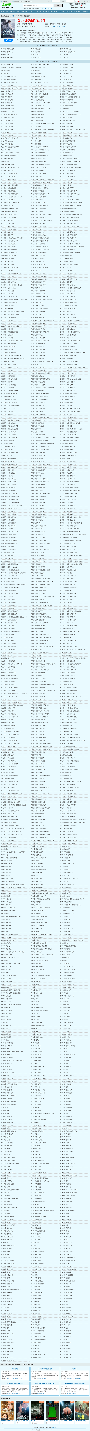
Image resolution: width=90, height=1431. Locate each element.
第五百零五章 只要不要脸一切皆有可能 (71, 555)
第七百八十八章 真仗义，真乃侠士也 (11, 834)
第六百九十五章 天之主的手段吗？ (11, 743)
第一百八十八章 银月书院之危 (39, 247)
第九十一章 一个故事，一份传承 (10, 153)
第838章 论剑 (64, 881)
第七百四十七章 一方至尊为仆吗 (40, 793)
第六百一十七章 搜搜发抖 (8, 667)
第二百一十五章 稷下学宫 (38, 273)
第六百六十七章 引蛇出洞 (67, 714)
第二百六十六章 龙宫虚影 (38, 323)
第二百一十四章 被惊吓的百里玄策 (11, 273)
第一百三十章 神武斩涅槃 (8, 191)
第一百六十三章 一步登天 (8, 223)
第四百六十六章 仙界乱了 (8, 520)
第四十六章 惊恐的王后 (7, 108)
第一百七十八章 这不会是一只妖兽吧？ (12, 238)
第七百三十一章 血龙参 (7, 778)
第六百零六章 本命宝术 (37, 655)
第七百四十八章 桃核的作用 (68, 793)
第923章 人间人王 (6, 966)
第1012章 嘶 (63, 1051)
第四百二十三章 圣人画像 (67, 476)
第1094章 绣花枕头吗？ (7, 1134)
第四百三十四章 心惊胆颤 (38, 487)
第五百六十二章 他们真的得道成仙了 (70, 611)
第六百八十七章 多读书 (37, 734)
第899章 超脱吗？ (6, 943)
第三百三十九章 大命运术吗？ (68, 393)
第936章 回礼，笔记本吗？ (38, 978)
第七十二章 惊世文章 (66, 132)
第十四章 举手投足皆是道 (38, 76)
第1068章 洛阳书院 (36, 1107)
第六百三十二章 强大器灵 (8, 681)
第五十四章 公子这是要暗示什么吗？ (70, 114)
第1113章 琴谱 (35, 1151)
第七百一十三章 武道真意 (8, 761)
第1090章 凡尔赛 (65, 1128)
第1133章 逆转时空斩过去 (8, 1172)
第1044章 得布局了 (36, 1084)
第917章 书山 (5, 960)
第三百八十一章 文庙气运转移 (68, 435)
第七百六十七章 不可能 (7, 814)
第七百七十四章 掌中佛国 (38, 819)
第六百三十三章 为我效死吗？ (39, 681)
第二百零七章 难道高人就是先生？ (70, 264)
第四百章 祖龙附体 (6, 455)
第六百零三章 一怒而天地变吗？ (40, 652)
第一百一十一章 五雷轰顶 (67, 170)
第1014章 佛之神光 (36, 1054)
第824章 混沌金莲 (6, 869)
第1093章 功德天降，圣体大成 (68, 1131)
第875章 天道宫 (5, 919)
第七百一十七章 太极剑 (37, 764)
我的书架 (50, 8)
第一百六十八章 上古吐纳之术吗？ (70, 226)
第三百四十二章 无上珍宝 (67, 396)
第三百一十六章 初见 (7, 373)
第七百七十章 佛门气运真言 (9, 816)
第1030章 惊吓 (64, 1069)
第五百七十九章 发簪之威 (38, 628)
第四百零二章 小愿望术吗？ (68, 455)
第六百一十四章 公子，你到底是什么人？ (13, 664)
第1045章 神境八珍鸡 (66, 1084)
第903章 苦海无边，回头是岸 (39, 946)
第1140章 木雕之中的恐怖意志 (39, 1178)
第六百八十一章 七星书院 (38, 728)
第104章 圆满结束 (41, 1393)
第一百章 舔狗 (5, 161)
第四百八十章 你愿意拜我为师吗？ (70, 531)
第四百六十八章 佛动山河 (67, 520)
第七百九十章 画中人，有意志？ (69, 834)
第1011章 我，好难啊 (37, 1051)
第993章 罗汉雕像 (36, 1034)
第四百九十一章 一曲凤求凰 (9, 543)
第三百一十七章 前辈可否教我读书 (40, 373)
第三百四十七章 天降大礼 (38, 402)
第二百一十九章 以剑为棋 (67, 276)
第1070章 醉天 (5, 1110)
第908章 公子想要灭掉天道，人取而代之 (12, 952)
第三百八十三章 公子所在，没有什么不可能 (43, 437)
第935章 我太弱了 (6, 978)
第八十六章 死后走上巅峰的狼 (39, 147)
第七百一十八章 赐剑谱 (66, 764)
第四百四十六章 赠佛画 (37, 499)
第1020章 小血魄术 (36, 1060)
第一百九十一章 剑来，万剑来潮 (40, 249)
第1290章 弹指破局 (6, 1325)
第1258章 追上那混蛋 (66, 1292)
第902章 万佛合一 (6, 946)
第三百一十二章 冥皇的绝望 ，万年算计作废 (72, 367)
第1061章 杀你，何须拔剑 (8, 1101)
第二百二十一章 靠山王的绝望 (39, 279)
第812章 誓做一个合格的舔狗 (9, 858)
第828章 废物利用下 (36, 872)
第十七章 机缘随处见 (37, 79)
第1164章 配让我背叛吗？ (38, 1201)
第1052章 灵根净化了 (7, 1093)
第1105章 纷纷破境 (6, 1145)
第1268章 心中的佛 (6, 1304)
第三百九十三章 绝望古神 (67, 446)
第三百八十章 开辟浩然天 (38, 435)
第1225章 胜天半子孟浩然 (67, 1260)
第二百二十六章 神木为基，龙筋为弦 (11, 285)
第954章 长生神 (35, 996)
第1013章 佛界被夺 (6, 1054)
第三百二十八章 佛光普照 (8, 385)
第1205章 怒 (4, 1242)
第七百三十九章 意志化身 (67, 784)
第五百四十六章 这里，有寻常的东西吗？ (42, 596)
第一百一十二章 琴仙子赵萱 (9, 173)
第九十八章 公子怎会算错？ (38, 158)
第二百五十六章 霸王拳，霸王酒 (10, 314)
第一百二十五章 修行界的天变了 (40, 185)
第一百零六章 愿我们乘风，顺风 (10, 167)
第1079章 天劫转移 (6, 1119)
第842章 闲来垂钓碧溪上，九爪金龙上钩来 (13, 887)
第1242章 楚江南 (65, 1278)
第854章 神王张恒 (6, 899)
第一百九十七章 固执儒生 (38, 255)
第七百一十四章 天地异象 (38, 761)
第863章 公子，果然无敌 (8, 908)
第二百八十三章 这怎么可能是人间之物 (12, 341)
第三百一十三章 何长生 (7, 370)
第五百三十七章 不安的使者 (38, 587)
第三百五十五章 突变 (7, 411)
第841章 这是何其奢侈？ (67, 884)
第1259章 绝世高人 (6, 1295)
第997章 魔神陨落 (65, 1037)
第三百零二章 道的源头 (37, 358)
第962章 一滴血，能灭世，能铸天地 (11, 1004)
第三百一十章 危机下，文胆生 (9, 367)
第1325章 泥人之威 (59, 26)
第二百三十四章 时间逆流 (67, 291)
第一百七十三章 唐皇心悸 (38, 232)
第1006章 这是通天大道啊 (67, 1046)
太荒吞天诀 (15, 1369)
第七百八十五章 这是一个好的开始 (11, 831)
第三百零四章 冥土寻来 (7, 361)
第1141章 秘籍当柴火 (66, 1178)
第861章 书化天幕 (36, 905)
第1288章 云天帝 (35, 1322)
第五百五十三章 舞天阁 (66, 602)
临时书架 (44, 8)
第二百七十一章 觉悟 (7, 329)
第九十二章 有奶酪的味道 (38, 153)
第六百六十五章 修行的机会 (9, 714)
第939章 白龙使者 (36, 981)
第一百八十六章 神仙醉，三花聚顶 (70, 244)
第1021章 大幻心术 (65, 1060)
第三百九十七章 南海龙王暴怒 (9, 452)
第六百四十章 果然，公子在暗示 (69, 687)
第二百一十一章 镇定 (7, 270)
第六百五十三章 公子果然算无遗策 (11, 702)
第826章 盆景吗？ (65, 869)
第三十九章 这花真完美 (66, 100)
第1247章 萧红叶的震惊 (37, 1284)
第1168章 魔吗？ (65, 1204)
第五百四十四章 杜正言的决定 (68, 593)
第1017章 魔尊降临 (36, 1057)
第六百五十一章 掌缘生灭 (38, 699)
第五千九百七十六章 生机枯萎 (74, 1378)
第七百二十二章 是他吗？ (8, 769)
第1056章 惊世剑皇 (36, 1096)
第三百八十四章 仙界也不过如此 (69, 437)
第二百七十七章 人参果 (7, 335)
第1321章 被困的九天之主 (67, 52)
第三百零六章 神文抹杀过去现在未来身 (42, 361)
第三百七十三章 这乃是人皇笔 (9, 429)
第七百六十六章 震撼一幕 (67, 811)
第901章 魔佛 (64, 943)
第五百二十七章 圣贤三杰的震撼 (10, 578)
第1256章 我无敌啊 (6, 1292)
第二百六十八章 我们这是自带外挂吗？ (12, 326)
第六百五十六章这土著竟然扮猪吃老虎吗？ (13, 705)
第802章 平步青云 (65, 846)
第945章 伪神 (34, 987)
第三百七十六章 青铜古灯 (8, 432)
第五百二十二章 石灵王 (37, 573)
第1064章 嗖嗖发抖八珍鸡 (8, 1104)
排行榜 (12, 11)
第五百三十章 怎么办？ (7, 581)
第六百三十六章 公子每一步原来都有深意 (42, 684)
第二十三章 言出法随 (37, 85)
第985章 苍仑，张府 (66, 1025)
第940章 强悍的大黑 (66, 981)
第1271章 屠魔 (5, 1307)
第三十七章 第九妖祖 (7, 100)
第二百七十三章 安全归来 (67, 329)
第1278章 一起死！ (71, 1393)
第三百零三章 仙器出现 (66, 358)
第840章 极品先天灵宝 (37, 884)
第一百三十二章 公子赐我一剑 (68, 191)
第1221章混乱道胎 (36, 1257)
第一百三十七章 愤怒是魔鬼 (38, 197)
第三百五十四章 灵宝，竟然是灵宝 (70, 408)
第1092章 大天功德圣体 (37, 1131)
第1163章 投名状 (5, 1201)
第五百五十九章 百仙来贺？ (68, 608)
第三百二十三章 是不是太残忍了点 (40, 379)
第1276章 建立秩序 (36, 1310)
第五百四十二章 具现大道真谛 (9, 593)
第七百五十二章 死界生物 (8, 799)
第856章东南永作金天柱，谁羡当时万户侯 (72, 899)
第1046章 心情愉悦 (6, 1087)
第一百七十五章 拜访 (7, 235)
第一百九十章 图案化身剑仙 (9, 249)
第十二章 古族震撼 (65, 73)
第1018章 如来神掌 (65, 1057)
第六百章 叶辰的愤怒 (37, 649)
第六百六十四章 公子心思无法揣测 (70, 711)
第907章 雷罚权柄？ (66, 949)
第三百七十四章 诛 (36, 429)
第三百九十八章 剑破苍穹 (38, 452)
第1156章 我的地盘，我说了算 (68, 1192)
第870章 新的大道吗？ (37, 913)
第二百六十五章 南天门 (7, 323)
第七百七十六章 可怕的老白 (9, 822)
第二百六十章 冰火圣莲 (37, 317)
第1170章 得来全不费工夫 (38, 1207)
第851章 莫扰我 (5, 896)
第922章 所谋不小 (65, 963)
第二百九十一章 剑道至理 (67, 346)
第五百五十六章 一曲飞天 (67, 605)
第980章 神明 (5, 1022)
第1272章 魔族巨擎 (36, 1307)
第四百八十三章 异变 (37, 534)
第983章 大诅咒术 (6, 1025)
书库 (7, 11)
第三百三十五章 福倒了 (37, 390)
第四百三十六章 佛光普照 (8, 490)
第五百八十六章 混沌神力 (67, 634)
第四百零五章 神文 (65, 458)
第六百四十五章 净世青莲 (38, 693)
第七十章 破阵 (5, 132)
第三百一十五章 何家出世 (67, 370)
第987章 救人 (34, 1028)
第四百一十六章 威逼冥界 (38, 470)
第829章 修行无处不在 (66, 872)
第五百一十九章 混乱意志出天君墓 (40, 570)
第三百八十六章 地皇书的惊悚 (39, 440)
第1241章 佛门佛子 (36, 1278)
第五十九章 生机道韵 (37, 120)
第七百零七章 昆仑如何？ (8, 755)
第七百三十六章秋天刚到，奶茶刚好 (70, 781)
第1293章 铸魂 (5, 1328)
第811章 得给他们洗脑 (66, 855)
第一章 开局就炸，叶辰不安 (9, 64)
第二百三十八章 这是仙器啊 (9, 296)
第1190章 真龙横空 (6, 1228)
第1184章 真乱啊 (5, 1222)
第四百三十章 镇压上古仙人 (9, 484)
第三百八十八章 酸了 (7, 443)
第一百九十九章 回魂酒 (7, 258)
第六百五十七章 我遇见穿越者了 (40, 705)
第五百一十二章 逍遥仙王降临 (9, 564)
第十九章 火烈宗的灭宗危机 (9, 82)
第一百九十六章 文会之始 (8, 255)
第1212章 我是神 (35, 1248)
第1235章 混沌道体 (6, 1272)
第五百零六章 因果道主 (7, 558)
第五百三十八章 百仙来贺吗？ (68, 587)
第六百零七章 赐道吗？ (66, 655)
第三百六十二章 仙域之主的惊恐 (40, 417)
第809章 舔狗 (5, 855)
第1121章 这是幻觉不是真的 (9, 1160)
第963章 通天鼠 (35, 1004)
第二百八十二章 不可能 (66, 338)
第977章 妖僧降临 (6, 1019)
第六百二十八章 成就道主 (67, 675)
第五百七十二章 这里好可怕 (9, 623)
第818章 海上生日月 (6, 863)
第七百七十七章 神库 (37, 822)
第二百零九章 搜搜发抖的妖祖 (39, 267)
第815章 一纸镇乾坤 (6, 861)
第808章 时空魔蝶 (65, 852)
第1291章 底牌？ (35, 1325)
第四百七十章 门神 (36, 523)
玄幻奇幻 (54, 11)
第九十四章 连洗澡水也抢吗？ (9, 155)
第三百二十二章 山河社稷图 (9, 379)
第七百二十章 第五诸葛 (37, 767)
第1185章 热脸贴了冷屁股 (38, 1222)
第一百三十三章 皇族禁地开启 (9, 194)
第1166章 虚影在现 (6, 1204)
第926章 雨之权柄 (6, 969)
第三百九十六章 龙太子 (66, 449)
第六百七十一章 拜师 (7, 720)
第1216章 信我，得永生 (66, 1251)
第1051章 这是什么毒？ (66, 1090)
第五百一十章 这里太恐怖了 (38, 561)
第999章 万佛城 (35, 1040)
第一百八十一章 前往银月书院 (9, 241)
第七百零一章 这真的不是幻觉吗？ (11, 749)
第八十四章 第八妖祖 (66, 144)
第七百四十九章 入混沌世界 (9, 796)
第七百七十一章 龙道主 (37, 816)
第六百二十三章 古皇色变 (8, 672)
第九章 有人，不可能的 (66, 70)
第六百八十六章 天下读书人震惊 (10, 734)
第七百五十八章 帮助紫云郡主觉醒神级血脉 (13, 805)
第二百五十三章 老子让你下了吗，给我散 (13, 311)
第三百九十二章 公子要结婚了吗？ (40, 446)
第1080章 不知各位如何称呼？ (39, 1119)
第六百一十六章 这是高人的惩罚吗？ (70, 664)
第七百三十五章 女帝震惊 (38, 781)
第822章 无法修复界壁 (37, 866)
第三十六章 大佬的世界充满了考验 (70, 97)
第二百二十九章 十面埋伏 (8, 288)
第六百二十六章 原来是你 (8, 675)
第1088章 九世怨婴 (6, 1128)
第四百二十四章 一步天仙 (8, 479)
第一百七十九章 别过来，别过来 (40, 238)
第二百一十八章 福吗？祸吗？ (39, 276)
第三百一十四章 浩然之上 (38, 370)
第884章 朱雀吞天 (6, 928)
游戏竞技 (77, 11)
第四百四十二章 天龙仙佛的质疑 (10, 496)
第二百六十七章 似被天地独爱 (68, 323)
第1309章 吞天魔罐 (36, 1342)
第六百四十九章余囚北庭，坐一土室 (70, 696)
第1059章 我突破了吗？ (37, 1098)
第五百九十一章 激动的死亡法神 (40, 640)
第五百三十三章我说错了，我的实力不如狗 (13, 584)
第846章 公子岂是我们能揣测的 (39, 890)
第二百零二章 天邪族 (7, 261)
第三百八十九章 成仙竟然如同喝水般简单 (42, 443)
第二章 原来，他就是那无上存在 (40, 64)
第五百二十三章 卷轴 (66, 573)
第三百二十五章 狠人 (7, 382)
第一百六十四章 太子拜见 (38, 223)
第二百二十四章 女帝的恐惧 (38, 282)
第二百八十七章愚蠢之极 (38, 343)
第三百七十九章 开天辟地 (8, 435)
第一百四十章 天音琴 (37, 200)
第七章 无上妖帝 (5, 70)
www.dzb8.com (80, 6)
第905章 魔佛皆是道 (6, 949)
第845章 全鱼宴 (5, 890)
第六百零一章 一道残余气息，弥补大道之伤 (72, 649)
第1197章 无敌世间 (36, 1234)
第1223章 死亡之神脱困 (7, 1260)
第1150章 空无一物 (65, 1187)
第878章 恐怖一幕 (6, 922)
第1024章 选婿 (64, 1063)
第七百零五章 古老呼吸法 (38, 752)
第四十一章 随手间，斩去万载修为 (40, 103)
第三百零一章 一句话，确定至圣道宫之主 (13, 358)
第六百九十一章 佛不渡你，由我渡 (70, 737)
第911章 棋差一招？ (6, 955)
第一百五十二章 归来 (37, 211)
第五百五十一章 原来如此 (8, 602)
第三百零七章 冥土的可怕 (8, 364)
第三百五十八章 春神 (7, 414)
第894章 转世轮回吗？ (37, 937)
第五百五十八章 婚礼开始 (38, 608)
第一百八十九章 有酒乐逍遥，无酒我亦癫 (72, 247)
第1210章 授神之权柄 (66, 1245)
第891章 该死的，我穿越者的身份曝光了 (42, 934)
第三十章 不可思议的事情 (67, 91)
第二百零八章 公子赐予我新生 (9, 267)
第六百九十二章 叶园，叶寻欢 (9, 740)
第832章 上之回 (64, 875)
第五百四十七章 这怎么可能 (68, 596)
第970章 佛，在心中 (66, 1010)
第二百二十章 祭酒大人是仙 (9, 279)
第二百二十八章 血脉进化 (67, 285)
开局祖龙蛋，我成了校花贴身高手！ (45, 1383)
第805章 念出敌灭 (65, 849)
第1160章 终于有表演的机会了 (9, 1198)
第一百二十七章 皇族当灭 (8, 188)
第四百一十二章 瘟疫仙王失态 (9, 467)
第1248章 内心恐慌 (65, 1284)
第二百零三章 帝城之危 (37, 261)
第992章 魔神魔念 (6, 1034)
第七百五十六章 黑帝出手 (38, 802)
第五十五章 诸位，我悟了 (8, 117)
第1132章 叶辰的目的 (66, 1169)
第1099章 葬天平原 (65, 1137)
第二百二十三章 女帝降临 (8, 282)
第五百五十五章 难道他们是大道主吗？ (42, 605)
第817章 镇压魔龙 (65, 861)
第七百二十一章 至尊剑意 (67, 767)
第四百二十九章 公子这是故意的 (69, 482)
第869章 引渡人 (5, 913)
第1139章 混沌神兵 (6, 1178)
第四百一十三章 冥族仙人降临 (39, 467)
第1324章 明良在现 (65, 49)
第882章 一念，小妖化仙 (38, 925)
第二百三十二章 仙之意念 (8, 291)
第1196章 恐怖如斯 (6, 1234)
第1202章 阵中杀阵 (6, 1239)
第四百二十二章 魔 (36, 476)
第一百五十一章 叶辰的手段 (9, 211)
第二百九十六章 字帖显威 (38, 352)
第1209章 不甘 (35, 1245)
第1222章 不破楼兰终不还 (67, 1257)
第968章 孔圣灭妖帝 (6, 1010)
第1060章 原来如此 (65, 1098)
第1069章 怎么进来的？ (66, 1107)
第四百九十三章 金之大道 (67, 543)
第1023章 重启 (35, 1063)
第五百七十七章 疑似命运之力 (68, 625)
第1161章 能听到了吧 (37, 1198)
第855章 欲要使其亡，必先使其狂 (40, 899)
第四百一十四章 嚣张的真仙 (68, 467)
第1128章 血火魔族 (36, 1166)
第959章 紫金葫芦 (6, 1002)
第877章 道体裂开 (65, 919)
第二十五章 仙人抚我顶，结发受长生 (11, 88)
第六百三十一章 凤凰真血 (67, 678)
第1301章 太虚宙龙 (65, 1334)
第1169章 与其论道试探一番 (9, 1207)
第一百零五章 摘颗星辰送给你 (68, 164)
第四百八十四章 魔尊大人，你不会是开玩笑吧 (73, 534)
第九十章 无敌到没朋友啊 (67, 150)
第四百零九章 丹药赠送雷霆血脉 (10, 464)
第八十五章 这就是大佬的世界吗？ (11, 147)
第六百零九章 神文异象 (37, 658)
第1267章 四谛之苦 (65, 1301)
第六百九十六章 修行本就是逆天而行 (41, 743)
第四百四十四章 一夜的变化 (68, 496)
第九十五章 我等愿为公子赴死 (39, 155)
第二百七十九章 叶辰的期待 (68, 335)
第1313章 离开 (64, 1345)
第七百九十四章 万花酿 (7, 840)
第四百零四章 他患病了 (37, 458)
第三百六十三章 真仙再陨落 (68, 417)
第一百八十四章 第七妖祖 (8, 244)
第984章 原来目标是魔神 (38, 1025)
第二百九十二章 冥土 (7, 349)
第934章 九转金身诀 (66, 975)
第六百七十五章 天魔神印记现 (39, 722)
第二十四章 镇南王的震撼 (67, 85)
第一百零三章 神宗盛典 (7, 164)
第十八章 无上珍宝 (65, 79)
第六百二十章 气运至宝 (7, 670)
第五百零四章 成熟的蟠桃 (38, 555)
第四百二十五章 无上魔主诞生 (39, 479)
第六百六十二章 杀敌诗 (7, 711)
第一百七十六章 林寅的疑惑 (38, 235)
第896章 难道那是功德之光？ (9, 940)
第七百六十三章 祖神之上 (67, 808)
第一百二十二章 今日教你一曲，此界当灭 (42, 182)
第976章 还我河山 (65, 1016)
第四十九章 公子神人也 (7, 111)
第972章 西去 (34, 1013)
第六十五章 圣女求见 (37, 126)
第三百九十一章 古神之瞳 (8, 446)
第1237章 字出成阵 (65, 1272)
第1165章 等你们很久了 (66, 1201)
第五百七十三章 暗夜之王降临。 (40, 623)
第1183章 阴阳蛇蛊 (65, 1219)
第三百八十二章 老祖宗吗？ (9, 437)
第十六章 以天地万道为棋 (8, 79)
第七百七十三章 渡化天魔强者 (9, 819)
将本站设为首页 (7, 1)
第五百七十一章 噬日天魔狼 (68, 620)
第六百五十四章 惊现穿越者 (38, 702)
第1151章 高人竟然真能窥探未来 (10, 1190)
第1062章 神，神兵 (36, 1101)
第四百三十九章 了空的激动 (9, 493)
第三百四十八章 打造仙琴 (67, 402)
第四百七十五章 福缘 (7, 529)
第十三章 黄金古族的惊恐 (8, 76)
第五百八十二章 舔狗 (37, 631)
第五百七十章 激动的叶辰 (38, 620)
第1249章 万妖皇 (5, 1287)
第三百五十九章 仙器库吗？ (38, 414)
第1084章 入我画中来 (66, 1122)
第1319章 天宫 (35, 55)
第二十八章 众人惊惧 (7, 91)
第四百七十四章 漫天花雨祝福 (68, 526)
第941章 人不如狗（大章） (8, 984)
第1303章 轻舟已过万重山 (38, 1336)
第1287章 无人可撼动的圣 (8, 1322)
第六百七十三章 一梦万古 (67, 720)
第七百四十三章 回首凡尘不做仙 (10, 790)
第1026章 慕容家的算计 (37, 1066)
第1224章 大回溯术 (36, 1260)
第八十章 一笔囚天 (36, 141)
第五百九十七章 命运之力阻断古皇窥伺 (42, 646)
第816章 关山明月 (36, 861)
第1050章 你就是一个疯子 (38, 1090)
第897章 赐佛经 (35, 940)
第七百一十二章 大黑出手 (67, 758)
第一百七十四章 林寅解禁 (67, 232)
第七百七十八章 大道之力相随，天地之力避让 (73, 822)
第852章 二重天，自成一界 (38, 896)
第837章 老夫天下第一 (37, 881)
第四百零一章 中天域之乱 (38, 455)
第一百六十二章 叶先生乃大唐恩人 (70, 220)
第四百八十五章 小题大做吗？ (9, 537)
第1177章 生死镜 (65, 1213)
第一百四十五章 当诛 (7, 205)
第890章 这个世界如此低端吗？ (10, 934)
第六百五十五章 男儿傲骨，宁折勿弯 (70, 702)
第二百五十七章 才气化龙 (38, 314)
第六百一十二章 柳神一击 (38, 661)
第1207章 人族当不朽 (66, 1242)
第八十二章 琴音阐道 (7, 144)
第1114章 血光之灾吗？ (66, 1151)
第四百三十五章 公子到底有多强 (69, 487)
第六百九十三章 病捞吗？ (38, 740)
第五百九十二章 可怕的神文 (68, 640)
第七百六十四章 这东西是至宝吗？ (11, 811)
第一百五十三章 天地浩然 (67, 211)
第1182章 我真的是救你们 (38, 1219)
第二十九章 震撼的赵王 (37, 91)
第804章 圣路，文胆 (36, 849)
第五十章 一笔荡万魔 (37, 111)
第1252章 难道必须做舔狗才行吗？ (11, 1289)
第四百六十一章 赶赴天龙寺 (38, 514)
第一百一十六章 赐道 (37, 176)
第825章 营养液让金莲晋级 (38, 869)
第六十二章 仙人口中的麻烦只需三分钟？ (42, 123)
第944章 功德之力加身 (7, 987)
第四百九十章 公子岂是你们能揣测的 (70, 540)
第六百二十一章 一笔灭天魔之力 (40, 670)
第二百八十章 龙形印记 (7, 338)
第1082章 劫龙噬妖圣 (7, 1122)
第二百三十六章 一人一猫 (38, 294)
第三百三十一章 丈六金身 (8, 388)
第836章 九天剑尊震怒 (7, 881)
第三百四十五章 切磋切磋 (67, 399)
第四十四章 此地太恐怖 (37, 105)
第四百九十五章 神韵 (37, 546)
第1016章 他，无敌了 (7, 1057)
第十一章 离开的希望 (37, 73)
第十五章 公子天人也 (66, 76)
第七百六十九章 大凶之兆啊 (68, 814)
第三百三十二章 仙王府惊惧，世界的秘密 (42, 388)
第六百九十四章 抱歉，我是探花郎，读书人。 (73, 740)
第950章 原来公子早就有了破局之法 (11, 993)
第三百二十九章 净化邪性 (38, 385)
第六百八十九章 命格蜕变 (8, 737)
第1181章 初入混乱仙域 (7, 1219)
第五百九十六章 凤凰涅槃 (8, 646)
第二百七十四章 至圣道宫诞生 (9, 332)
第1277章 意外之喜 (65, 1310)
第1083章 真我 (35, 1122)
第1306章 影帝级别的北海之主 (39, 1339)
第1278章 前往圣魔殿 (7, 1313)
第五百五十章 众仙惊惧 (66, 599)
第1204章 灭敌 (64, 1239)
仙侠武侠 (24, 11)
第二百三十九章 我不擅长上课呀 (40, 296)
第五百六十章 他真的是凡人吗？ (10, 611)
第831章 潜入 (34, 875)
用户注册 (86, 1)
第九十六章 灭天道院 (66, 155)
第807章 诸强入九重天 (37, 852)
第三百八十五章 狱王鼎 (7, 440)
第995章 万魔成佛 (6, 1037)
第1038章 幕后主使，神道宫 (38, 1078)
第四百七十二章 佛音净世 (8, 526)
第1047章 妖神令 (35, 1087)
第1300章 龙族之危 (36, 1334)
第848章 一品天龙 (6, 893)
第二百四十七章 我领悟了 (8, 305)
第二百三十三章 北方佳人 (38, 291)
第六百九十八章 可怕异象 (8, 746)
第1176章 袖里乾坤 (36, 1213)
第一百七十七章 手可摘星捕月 (68, 235)
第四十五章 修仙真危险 (66, 105)
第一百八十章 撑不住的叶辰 (68, 238)
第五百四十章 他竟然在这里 (38, 590)
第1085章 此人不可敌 (7, 1125)
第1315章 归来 (64, 57)
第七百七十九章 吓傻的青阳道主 (10, 825)
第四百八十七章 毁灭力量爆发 (68, 537)
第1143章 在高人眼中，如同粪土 (40, 1181)
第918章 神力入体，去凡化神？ (39, 960)
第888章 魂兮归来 (36, 931)
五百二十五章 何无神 (37, 576)
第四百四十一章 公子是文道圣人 (69, 493)
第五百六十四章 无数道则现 (38, 614)
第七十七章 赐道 (35, 138)
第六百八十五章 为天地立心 (68, 731)
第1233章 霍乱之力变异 (37, 1269)
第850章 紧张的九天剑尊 (67, 893)
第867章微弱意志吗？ (37, 910)
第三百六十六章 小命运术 (67, 420)
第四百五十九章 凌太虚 (66, 511)
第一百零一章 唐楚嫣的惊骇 (38, 161)
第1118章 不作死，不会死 (8, 1157)
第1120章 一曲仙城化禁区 (67, 1157)
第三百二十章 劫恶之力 (37, 376)
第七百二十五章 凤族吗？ (8, 772)
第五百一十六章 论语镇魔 (38, 567)
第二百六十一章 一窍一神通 (68, 317)
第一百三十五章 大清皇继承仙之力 (70, 194)
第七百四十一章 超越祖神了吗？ (40, 787)
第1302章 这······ (5, 1336)
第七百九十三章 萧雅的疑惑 (68, 837)
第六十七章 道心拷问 (7, 129)
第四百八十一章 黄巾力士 (8, 534)
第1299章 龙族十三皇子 (7, 1334)
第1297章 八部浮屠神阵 (37, 1331)
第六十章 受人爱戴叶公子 (67, 120)
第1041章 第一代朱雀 (37, 1081)
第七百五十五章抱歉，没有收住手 (10, 802)
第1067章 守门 (5, 1107)
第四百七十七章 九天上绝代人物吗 (70, 529)
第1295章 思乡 (64, 1328)
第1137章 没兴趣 (35, 1175)
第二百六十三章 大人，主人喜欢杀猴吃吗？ (43, 320)
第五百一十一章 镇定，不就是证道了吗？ (72, 561)
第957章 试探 (34, 999)
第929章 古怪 (5, 972)
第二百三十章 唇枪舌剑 (37, 288)
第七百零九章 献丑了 (66, 755)
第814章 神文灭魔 (65, 858)
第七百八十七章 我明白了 (67, 831)
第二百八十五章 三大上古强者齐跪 (70, 341)
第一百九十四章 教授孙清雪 (38, 252)
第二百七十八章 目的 (37, 335)
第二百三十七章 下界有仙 (67, 294)
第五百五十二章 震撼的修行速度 (40, 602)
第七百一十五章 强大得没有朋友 (69, 761)
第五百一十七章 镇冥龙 (66, 567)
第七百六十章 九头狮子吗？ (68, 805)
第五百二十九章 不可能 (66, 578)
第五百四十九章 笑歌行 (37, 599)
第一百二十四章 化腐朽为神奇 (9, 185)
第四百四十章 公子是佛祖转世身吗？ (41, 493)
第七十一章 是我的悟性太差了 (39, 132)
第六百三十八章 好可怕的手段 (9, 687)
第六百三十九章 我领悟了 (38, 687)
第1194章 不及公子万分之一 (38, 1231)
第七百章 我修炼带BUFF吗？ (68, 746)
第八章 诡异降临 (35, 70)
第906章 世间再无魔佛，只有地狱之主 (41, 949)
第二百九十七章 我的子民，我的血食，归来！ (73, 352)
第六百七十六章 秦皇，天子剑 (68, 722)
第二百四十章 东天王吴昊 (67, 296)
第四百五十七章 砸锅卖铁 (8, 511)
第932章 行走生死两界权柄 (8, 975)
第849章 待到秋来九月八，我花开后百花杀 (43, 893)
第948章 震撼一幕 (36, 990)
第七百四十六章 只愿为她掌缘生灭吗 (11, 793)
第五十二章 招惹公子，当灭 (9, 114)
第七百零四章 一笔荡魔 (7, 752)
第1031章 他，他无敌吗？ (8, 1072)
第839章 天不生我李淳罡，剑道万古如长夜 (13, 884)
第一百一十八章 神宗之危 (8, 179)
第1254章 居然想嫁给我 (66, 1289)
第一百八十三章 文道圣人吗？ (68, 241)
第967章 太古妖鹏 (65, 1007)
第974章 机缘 (5, 1016)
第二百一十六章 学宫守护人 (68, 273)
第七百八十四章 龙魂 (66, 828)
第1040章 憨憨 (5, 1081)
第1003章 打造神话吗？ (66, 1043)
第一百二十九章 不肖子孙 (67, 188)
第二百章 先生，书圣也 (37, 258)
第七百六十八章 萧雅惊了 (38, 814)
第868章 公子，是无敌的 (67, 910)
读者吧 (10, 6)
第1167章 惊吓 (35, 1204)
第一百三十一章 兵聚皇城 (38, 191)
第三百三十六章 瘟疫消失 (67, 390)
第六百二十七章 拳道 (37, 675)
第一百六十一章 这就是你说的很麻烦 (41, 220)
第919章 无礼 (64, 960)
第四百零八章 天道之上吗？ (68, 461)
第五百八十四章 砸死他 (7, 634)
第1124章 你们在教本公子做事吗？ (11, 1163)
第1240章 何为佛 (5, 1278)
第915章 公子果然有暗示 (38, 957)
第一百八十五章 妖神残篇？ (38, 244)
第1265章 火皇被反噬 (7, 1301)
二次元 (31, 11)
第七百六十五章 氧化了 (37, 811)
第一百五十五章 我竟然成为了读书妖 (41, 214)
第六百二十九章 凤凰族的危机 (9, 678)
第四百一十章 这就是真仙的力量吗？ (41, 464)
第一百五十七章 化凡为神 (8, 217)
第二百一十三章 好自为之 (67, 270)
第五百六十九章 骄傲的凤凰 (9, 620)
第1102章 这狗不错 (65, 1140)
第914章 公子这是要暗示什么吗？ (10, 957)
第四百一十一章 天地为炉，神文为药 (70, 464)
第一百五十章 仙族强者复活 (68, 208)
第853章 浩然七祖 (65, 896)
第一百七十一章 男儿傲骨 (67, 229)
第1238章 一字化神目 (7, 1275)
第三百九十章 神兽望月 (66, 443)
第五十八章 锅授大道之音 (8, 120)
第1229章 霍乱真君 (6, 1266)
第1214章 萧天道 (5, 1251)
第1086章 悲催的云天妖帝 (38, 1125)
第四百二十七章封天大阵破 (9, 482)
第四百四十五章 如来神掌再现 (9, 499)
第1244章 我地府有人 (37, 1281)
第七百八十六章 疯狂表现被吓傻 (40, 831)
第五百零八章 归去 (65, 558)
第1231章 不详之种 (65, 1266)
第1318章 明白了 (65, 55)
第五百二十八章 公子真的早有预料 (40, 578)
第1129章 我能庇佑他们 (66, 1166)
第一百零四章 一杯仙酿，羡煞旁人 (40, 164)
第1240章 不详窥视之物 (66, 1275)
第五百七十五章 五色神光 (8, 625)
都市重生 (61, 11)
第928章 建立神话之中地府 (67, 969)
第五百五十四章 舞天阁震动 (9, 605)
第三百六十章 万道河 (66, 414)
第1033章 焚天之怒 (65, 1072)
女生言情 (38, 11)
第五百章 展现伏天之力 (7, 552)
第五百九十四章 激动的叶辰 (38, 643)
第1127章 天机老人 (6, 1166)
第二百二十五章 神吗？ (66, 282)
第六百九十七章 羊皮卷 (66, 743)
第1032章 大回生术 (36, 1072)
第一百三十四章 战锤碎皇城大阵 (40, 194)
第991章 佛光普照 (65, 1031)
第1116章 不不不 (35, 1154)
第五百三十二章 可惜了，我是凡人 (70, 581)
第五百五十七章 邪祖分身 (8, 608)
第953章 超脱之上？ (6, 996)
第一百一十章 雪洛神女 (37, 170)
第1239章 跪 (34, 1275)
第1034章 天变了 (5, 1075)
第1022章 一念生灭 (6, 1063)
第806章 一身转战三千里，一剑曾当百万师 (13, 852)
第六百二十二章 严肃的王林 (68, 670)
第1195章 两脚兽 (65, 1231)
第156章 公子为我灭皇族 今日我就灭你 (71, 214)
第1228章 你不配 (65, 1263)
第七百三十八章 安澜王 (37, 784)
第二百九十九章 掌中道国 (38, 355)
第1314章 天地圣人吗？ (7, 1348)
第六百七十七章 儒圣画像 (8, 725)
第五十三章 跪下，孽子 (37, 114)
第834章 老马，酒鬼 (36, 878)
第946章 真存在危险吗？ (67, 987)
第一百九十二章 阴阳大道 (67, 249)
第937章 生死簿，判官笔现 (67, 978)
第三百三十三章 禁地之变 (67, 388)
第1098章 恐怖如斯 (36, 1137)
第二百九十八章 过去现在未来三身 (11, 355)
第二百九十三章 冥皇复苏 (38, 349)
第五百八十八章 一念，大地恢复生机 (41, 637)
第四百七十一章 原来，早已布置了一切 (71, 523)
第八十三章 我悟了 (36, 144)
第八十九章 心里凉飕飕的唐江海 (40, 150)
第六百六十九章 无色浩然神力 (39, 717)
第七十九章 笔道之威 (7, 141)
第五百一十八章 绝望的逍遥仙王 (10, 570)
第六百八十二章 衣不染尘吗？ (68, 728)
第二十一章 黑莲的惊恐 (66, 82)
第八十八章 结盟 (5, 150)
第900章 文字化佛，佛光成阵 (39, 943)
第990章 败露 (34, 1031)
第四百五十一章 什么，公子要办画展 (11, 505)
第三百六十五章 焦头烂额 (38, 420)
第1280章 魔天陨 (65, 1313)
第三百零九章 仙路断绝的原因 (68, 364)
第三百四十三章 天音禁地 (8, 399)
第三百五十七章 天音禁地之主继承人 (70, 411)
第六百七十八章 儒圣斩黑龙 (38, 725)
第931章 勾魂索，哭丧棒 (67, 972)
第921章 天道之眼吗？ (37, 963)
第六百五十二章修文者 (66, 699)
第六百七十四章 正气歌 (7, 722)
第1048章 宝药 (64, 1087)
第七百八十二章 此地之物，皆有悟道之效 (13, 828)
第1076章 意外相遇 (6, 1116)
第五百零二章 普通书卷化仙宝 (68, 552)
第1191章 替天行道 (36, 1228)
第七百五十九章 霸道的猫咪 (38, 805)
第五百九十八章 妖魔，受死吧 (68, 646)
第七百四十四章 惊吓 (37, 790)
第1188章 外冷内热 (36, 1225)
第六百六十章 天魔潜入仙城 (38, 708)
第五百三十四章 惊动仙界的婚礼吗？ (41, 584)
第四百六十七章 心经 (37, 520)
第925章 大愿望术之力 (66, 966)
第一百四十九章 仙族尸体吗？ (39, 208)
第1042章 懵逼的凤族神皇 (67, 1081)
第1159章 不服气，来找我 (67, 1195)
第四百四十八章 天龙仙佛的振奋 (10, 502)
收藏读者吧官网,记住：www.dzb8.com (23, 1)
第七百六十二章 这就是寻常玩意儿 (40, 808)
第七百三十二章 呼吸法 (37, 778)
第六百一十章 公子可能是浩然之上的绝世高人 (73, 658)
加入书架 (8, 40)
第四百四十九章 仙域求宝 (38, 502)
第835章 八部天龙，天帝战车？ (69, 878)
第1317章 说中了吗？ (7, 57)
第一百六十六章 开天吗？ (8, 226)
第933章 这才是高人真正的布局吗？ (41, 975)
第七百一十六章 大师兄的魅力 (9, 764)
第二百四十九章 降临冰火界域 (68, 305)
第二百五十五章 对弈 (66, 311)
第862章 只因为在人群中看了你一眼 (70, 905)
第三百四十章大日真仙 (7, 396)
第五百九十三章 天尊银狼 (8, 643)
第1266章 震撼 (35, 1301)
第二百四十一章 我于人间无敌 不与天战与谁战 (14, 299)
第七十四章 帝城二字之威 (38, 135)
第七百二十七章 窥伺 (66, 772)
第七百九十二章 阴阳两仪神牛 (39, 837)
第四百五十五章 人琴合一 (38, 508)
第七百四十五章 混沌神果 (67, 790)
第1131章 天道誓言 (36, 1169)
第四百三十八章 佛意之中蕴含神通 (70, 490)
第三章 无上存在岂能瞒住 (67, 64)
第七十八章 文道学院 (66, 138)
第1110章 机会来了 (36, 1148)
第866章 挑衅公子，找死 (8, 910)
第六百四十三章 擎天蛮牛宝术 (68, 690)
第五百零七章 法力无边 (37, 558)
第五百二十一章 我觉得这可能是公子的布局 (13, 573)
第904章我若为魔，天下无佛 (68, 946)
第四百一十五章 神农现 (7, 470)
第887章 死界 (5, 931)
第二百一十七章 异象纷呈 (8, 276)
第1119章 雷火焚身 (36, 1157)
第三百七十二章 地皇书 (66, 426)
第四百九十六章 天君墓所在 (68, 546)
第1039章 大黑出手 (65, 1078)
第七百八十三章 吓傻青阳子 (38, 828)
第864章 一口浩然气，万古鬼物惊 (40, 908)
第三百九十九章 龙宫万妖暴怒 (68, 452)
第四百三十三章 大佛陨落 (8, 487)
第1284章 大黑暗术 (6, 1319)
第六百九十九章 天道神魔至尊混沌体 (41, 746)
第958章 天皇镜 (64, 999)
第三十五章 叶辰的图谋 (37, 97)
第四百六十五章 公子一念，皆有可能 (70, 517)
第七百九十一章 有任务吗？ (9, 837)
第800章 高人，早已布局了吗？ (10, 846)
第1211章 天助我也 (6, 1248)
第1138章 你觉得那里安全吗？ (68, 1175)
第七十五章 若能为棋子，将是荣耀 (70, 135)
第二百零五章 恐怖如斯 (7, 264)
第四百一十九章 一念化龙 (38, 473)
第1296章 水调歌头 (6, 1331)
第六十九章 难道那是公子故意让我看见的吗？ (73, 129)
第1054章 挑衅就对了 (66, 1093)
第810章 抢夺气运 (36, 855)
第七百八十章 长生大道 (37, 825)
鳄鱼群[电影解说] (81, 1421)
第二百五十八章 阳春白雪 (67, 314)
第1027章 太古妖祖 (65, 1066)
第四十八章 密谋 (65, 108)
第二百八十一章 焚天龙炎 (38, 338)
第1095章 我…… (35, 1134)
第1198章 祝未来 (65, 1234)
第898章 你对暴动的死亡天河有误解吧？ (71, 940)
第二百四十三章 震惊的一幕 (68, 299)
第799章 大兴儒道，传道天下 (68, 843)
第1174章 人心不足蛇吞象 (67, 1210)
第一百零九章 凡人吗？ (7, 170)
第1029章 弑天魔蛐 (36, 1069)
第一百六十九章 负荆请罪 (8, 229)
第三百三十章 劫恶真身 (66, 385)
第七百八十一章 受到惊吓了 (68, 825)
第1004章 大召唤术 (6, 1046)
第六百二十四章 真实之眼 (38, 672)
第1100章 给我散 (5, 1140)
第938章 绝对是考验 (6, 981)
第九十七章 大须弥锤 (7, 158)
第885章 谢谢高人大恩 (37, 928)
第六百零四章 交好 (65, 652)
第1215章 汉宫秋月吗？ (37, 1251)
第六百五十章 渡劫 (6, 699)
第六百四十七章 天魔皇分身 (9, 696)
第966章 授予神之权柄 (37, 1007)
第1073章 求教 (5, 1113)
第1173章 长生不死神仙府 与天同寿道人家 (42, 1210)
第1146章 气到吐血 (36, 1184)
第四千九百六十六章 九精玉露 (14, 1378)
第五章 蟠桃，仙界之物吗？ (38, 67)
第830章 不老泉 (5, 875)
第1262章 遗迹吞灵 (6, 1298)
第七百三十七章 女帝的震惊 (9, 784)
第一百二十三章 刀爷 (66, 182)
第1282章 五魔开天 (36, 1316)
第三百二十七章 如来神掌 (67, 382)
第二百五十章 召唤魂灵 (7, 308)
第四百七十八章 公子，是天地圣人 (11, 531)
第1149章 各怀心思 (36, 1187)
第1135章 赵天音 (65, 1172)
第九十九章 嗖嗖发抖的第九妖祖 (69, 158)
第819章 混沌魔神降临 (37, 863)
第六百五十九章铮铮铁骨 (8, 708)
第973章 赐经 (64, 1013)
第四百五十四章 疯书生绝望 (9, 508)
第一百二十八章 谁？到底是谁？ (40, 188)
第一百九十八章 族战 (66, 255)
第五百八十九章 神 (65, 637)
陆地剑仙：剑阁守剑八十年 (15, 1383)
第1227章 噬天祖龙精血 (37, 1263)
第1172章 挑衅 (5, 1210)
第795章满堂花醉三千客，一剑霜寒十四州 (42, 840)
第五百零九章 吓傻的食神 (8, 561)
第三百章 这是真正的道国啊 (68, 355)
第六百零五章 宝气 (6, 655)
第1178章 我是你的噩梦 (7, 1216)
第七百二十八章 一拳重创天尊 (9, 775)
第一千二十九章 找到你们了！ (14, 1393)
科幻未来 (85, 11)
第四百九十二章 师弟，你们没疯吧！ (41, 543)
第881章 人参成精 (6, 925)
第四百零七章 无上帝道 (37, 461)
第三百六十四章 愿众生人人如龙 (10, 420)
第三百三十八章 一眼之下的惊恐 (40, 393)
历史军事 (46, 11)
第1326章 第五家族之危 (7, 49)
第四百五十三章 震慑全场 (67, 505)
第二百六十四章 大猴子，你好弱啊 (70, 320)
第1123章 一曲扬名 (65, 1160)
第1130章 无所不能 (6, 1169)
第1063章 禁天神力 (65, 1101)
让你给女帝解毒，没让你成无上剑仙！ (75, 1383)
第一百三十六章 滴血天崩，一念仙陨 (11, 197)
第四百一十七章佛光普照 (67, 470)
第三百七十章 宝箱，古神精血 (9, 426)
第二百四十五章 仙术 (37, 302)
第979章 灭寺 (64, 1019)
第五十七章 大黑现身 (66, 117)
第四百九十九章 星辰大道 (67, 549)
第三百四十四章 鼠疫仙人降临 (39, 399)
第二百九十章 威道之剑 (37, 346)
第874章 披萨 (64, 916)
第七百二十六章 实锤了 (37, 772)
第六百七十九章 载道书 (66, 725)
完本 (18, 11)
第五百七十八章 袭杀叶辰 (8, 628)
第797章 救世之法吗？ (7, 843)
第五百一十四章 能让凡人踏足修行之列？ (72, 564)
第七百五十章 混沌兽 (37, 796)
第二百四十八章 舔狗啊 (37, 305)
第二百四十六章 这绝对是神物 (68, 302)
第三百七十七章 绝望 (37, 432)
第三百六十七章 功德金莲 (8, 423)
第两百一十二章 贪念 (37, 270)
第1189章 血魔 (64, 1225)
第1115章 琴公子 (5, 1154)
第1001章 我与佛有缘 (7, 1043)
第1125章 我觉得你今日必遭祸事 (40, 1163)
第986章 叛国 (5, 1028)
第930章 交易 (34, 972)
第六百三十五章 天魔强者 (8, 684)
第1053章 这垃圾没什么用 (38, 1093)
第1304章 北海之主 (65, 1336)
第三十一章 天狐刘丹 (7, 94)
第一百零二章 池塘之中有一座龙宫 (70, 161)
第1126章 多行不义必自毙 (67, 1163)
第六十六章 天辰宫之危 (66, 126)
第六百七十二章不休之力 (38, 720)
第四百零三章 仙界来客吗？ (9, 458)
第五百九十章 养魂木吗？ (8, 640)
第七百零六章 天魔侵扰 (66, 752)
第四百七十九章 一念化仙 (38, 531)
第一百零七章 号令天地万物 (38, 167)
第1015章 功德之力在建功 (67, 1054)
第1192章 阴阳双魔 (65, 1228)
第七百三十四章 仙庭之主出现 (9, 781)
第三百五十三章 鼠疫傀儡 (38, 408)
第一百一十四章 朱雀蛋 (66, 173)
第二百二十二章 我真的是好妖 (68, 279)
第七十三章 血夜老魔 (7, 135)
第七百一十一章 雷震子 (37, 758)
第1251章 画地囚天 (65, 1287)
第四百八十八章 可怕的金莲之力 (10, 540)
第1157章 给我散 (5, 1195)
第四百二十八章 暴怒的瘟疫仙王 (40, 482)
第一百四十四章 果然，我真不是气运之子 (72, 202)
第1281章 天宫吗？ (6, 1316)
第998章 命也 (5, 1040)
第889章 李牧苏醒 (65, 931)
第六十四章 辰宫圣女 (7, 126)
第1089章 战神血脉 (36, 1128)
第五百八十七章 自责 (7, 637)
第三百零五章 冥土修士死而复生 (69, 361)
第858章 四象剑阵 (36, 902)
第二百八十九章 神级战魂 (8, 346)
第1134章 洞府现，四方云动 (38, 1172)
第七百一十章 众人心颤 (7, 758)
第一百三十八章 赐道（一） (68, 197)
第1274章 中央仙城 (65, 1307)
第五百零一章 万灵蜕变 (37, 552)
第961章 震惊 (64, 1002)
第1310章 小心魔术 (65, 1342)
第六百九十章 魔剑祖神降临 (38, 737)
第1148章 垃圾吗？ (6, 1187)
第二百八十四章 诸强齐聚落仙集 (40, 341)
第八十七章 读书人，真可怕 (68, 147)
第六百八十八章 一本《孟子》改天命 (70, 734)
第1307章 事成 (64, 1339)
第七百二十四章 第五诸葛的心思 (69, 769)
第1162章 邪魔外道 (65, 1198)
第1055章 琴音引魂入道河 (8, 1096)
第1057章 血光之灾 (65, 1096)
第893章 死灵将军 (6, 937)
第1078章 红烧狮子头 (66, 1116)
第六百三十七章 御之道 (66, 684)
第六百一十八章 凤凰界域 (38, 667)
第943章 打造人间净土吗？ (67, 984)
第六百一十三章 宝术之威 (67, 661)
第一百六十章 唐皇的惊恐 (8, 220)
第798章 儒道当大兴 (36, 843)
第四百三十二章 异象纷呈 (67, 484)
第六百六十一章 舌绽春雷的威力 (69, 708)
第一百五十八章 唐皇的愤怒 (38, 217)
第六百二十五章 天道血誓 (67, 672)
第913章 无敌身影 (65, 955)
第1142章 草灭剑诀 (6, 1181)
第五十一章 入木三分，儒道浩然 (69, 111)
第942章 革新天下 (36, 984)
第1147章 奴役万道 (65, 1184)
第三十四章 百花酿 (6, 97)
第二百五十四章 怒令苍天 (38, 311)
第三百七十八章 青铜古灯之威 (68, 432)
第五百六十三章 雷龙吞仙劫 (9, 614)
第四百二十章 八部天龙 (66, 473)
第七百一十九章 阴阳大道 (8, 767)
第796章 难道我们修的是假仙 (68, 840)
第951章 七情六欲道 (36, 993)
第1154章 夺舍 (5, 1192)
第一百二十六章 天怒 (66, 185)
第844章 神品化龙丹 (66, 887)
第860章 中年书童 (6, 905)
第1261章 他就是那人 (66, 1295)
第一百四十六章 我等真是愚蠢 (39, 205)
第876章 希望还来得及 (37, 919)
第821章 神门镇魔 (6, 866)
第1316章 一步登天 (36, 57)
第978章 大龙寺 (35, 1019)
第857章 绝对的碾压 (6, 902)
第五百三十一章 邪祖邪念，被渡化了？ (42, 581)
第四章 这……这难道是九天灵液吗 (11, 67)
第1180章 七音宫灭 (65, 1216)
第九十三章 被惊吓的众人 (67, 153)
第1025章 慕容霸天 (6, 1066)
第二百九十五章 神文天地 (8, 352)
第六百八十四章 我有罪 (37, 731)
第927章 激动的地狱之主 (38, 969)
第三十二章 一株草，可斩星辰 (39, 94)
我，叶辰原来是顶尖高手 (45, 1369)
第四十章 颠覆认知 (6, 103)
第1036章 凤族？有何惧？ (67, 1075)
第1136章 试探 (5, 1175)
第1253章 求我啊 (35, 1289)
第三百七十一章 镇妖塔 (37, 426)
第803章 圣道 (5, 849)
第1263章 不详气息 (36, 1298)
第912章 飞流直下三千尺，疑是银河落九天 (43, 955)
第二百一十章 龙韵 (65, 267)
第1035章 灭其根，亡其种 (38, 1075)
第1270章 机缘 (64, 1304)
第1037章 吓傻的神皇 (7, 1078)
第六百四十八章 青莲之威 (38, 696)
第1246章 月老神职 (6, 1284)
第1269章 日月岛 (35, 1304)
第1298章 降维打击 (65, 1331)
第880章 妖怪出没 (65, 922)
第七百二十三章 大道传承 (38, 769)
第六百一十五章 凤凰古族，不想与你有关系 (43, 664)
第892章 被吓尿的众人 (66, 934)
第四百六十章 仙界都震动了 (9, 514)
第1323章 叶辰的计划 (7, 52)
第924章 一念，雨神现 (37, 966)
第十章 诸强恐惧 (5, 73)
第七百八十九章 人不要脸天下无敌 (40, 834)
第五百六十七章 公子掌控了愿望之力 (41, 617)
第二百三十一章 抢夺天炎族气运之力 (70, 288)
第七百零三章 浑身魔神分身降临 (69, 749)
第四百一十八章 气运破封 (8, 473)
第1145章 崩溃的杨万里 (7, 1184)
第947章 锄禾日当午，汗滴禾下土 (10, 990)
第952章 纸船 (64, 993)
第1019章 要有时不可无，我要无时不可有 (13, 1060)
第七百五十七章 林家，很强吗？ (69, 802)
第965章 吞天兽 (5, 1007)
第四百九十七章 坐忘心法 (8, 549)
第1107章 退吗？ (35, 1145)
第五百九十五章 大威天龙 (67, 643)
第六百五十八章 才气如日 (67, 705)
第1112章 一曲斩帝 (6, 1151)
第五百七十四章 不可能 (66, 623)
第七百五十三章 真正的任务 (38, 799)
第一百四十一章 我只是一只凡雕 (69, 200)
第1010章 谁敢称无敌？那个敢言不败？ (12, 1051)
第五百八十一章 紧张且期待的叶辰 (11, 631)
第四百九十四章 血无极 (7, 546)
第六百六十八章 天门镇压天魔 (9, 717)
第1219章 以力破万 (65, 1254)
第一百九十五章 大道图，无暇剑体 (70, 252)
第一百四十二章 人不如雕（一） (10, 202)
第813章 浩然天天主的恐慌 (38, 858)
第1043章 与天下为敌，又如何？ (10, 1084)
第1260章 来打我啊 (36, 1295)
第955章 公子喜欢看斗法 (67, 996)
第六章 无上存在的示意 (66, 67)
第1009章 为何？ (65, 1049)
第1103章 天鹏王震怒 (7, 1143)
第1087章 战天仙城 (65, 1125)
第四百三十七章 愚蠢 (37, 490)
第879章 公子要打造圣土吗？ (39, 922)
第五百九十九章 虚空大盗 (8, 649)
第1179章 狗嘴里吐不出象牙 (38, 1216)
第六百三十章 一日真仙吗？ (38, 678)
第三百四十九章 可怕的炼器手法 (10, 405)
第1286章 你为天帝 (65, 1319)
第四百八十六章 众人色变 (38, 537)
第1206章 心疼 (35, 1242)
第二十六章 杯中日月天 (37, 88)
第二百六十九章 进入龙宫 (38, 326)
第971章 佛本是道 (6, 1013)
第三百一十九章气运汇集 (8, 376)
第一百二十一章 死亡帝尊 (8, 182)
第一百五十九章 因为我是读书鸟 (69, 217)
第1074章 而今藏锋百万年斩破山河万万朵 (42, 1113)
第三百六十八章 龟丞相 (37, 423)
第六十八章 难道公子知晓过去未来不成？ (42, 129)
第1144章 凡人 (64, 1181)
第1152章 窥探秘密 (36, 1190)
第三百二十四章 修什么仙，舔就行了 (70, 379)
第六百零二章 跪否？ (7, 652)
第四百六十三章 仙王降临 (8, 517)
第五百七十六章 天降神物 (38, 625)
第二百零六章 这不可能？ (38, 264)
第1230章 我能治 (35, 1266)
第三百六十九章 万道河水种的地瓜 (70, 423)
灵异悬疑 (69, 11)
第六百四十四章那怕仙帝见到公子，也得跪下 (14, 693)
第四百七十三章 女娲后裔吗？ (39, 526)
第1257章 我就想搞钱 (37, 1292)
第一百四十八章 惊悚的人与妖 (9, 208)
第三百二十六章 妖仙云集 (38, 382)
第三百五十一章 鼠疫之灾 (67, 405)
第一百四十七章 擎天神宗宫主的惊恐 (70, 205)
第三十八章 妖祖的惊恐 (37, 100)
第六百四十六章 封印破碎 (67, 693)
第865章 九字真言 (65, 908)
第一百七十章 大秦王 (37, 229)
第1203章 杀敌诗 (35, 1239)
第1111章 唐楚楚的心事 (66, 1148)
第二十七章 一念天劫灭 (66, 88)
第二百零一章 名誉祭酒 (66, 258)
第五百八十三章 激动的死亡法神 (69, 631)
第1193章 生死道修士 (7, 1231)
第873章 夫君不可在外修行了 (39, 916)
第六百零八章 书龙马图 (7, 658)
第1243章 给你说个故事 (7, 1281)
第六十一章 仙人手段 (7, 123)
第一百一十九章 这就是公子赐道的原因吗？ (43, 179)
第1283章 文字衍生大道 (66, 1316)
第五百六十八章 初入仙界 (67, 617)
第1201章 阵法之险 (65, 1237)
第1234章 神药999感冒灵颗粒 (68, 1269)
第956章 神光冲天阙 (6, 999)
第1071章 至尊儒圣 (36, 1110)
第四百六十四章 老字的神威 (38, 517)
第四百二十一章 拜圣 (7, 476)
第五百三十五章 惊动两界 (67, 584)
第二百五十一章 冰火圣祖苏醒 (39, 308)
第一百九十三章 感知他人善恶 (9, 252)
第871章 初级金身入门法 (67, 913)
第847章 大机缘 (64, 890)
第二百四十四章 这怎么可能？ (9, 302)
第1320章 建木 (5, 55)
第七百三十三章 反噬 (66, 778)
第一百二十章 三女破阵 (66, 179)
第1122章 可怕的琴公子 (37, 1160)
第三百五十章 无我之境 (37, 405)
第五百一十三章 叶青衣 (37, 564)
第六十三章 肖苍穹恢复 (66, 123)
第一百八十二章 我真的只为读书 (40, 241)
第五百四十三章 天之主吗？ (38, 593)
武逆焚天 (74, 1369)
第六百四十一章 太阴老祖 (8, 690)
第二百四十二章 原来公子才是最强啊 (41, 299)
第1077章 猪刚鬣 (35, 1116)
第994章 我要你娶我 (66, 1034)
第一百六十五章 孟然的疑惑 (68, 223)
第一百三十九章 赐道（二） (9, 200)
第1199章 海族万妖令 (7, 1237)
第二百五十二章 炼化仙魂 (67, 308)
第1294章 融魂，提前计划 (38, 1328)
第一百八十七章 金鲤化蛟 (8, 247)
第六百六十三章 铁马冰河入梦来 (40, 711)
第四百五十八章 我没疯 (37, 511)
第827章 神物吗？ (6, 872)
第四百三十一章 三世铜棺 (38, 484)
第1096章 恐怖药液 (65, 1134)
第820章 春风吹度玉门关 (67, 863)
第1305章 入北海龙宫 (7, 1339)
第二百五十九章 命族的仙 (8, 317)
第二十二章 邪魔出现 (7, 85)
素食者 (33, 1421)
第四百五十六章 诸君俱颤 (67, 508)
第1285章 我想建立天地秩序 (38, 1319)
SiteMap (53, 1427)
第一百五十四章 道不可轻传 (9, 214)
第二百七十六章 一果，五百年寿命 (70, 332)
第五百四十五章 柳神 (7, 596)
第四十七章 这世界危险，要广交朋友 (41, 108)
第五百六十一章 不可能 (37, 611)
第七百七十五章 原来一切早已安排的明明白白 (73, 819)
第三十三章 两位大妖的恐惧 (68, 94)
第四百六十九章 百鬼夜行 (8, 523)
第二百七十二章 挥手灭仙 (38, 329)
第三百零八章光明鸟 (36, 364)
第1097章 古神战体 (6, 1137)
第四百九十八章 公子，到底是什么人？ (42, 549)
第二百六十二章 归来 (7, 320)
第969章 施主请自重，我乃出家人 (40, 1010)
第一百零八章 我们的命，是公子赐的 (70, 167)
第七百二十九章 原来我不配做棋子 (40, 775)
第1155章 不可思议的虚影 (38, 1192)
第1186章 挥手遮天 (65, 1222)
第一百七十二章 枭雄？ (7, 232)
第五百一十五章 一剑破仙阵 (9, 567)
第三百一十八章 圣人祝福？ (68, 373)
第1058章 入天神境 (6, 1098)
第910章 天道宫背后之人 (67, 952)
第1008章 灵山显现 (36, 1049)
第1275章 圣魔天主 (6, 1310)
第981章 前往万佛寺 (36, 1022)
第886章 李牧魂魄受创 (66, 928)
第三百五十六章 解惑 (37, 411)
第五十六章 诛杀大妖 (37, 117)
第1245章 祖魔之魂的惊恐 (67, 1281)
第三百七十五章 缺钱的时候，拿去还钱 (71, 429)
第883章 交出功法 (65, 925)
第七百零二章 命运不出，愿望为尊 (40, 749)
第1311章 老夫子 (5, 1345)
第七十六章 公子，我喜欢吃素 (9, 138)
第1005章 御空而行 (36, 1046)
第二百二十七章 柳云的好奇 (38, 285)
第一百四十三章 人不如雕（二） (40, 202)
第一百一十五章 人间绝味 (8, 176)
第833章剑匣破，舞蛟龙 (8, 878)
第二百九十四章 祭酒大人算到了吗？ (70, 349)
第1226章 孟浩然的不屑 (7, 1263)
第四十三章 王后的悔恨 (7, 105)
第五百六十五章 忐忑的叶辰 (68, 614)
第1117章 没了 (64, 1154)
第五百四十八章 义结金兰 (8, 599)
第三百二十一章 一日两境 (67, 376)
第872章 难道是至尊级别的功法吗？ (11, 916)
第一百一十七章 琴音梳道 (67, 176)
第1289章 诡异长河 (65, 1322)
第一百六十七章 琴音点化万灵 (39, 226)
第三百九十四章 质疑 (7, 449)
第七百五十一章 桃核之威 (67, 796)
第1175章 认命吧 (5, 1213)
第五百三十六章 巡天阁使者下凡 (10, 587)
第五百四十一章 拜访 (66, 590)
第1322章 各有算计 (36, 52)
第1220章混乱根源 (6, 1257)
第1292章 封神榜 (65, 1325)
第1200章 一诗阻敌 (36, 1237)
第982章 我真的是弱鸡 (66, 1022)
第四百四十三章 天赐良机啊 (38, 496)
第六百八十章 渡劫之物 (7, 728)
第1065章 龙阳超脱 (36, 1104)
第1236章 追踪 (35, 1272)
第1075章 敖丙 (64, 1113)
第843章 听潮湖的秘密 (37, 887)
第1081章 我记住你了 (66, 1119)
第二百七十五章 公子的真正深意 (40, 332)
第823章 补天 (64, 866)
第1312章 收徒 (35, 1345)
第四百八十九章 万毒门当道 (38, 540)
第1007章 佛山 (5, 1049)
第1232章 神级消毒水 (7, 1269)
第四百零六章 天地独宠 (7, 461)
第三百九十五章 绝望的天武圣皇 (40, 449)
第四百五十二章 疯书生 (37, 505)
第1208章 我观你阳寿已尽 (8, 1245)
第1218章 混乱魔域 (36, 1254)
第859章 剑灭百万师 (66, 902)
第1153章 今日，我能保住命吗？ (69, 1190)
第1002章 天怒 (35, 1043)
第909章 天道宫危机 (36, 952)
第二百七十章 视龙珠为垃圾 (68, 326)
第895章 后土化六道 (66, 937)
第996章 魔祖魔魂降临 (37, 1037)
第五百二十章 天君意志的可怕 (68, 570)
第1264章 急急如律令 (66, 1298)
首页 (2, 11)
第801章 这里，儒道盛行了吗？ (39, 846)
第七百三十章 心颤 (65, 775)
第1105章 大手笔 (65, 1143)
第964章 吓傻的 (64, 1004)
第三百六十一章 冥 (6, 417)
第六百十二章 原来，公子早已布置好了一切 (43, 690)
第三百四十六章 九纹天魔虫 (9, 402)
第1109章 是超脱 (5, 1148)
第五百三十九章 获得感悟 (8, 590)
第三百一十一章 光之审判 (38, 367)
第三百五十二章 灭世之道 (8, 408)
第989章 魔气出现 (6, 1031)
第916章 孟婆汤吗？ (66, 957)
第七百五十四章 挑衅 (66, 799)
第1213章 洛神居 (65, 1248)
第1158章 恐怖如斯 (36, 1195)
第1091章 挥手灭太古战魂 (8, 1131)
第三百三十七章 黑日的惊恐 (9, 393)
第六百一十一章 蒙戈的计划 (9, 661)
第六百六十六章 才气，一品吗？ (40, 714)
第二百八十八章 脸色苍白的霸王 (69, 343)
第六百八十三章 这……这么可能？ (11, 731)
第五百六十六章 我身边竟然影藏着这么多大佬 (14, 617)
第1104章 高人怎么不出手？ (38, 1143)
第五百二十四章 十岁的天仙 (9, 576)
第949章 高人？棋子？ (66, 990)
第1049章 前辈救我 (6, 1090)
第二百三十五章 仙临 (7, 294)
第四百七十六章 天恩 (37, 529)
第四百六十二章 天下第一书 (68, 514)
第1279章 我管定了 (36, 1313)
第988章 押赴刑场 (65, 1028)
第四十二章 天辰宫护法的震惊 (68, 103)
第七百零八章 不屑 (36, 755)
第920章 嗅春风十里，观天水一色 (10, 963)
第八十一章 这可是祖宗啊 (67, 141)
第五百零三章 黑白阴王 (7, 555)
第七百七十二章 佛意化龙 (67, 816)
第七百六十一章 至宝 (7, 808)
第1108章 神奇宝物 (65, 1145)
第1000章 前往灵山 (65, 1040)
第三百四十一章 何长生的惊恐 (39, 396)
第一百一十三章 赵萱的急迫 (38, 173)
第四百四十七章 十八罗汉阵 (68, 499)
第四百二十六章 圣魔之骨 (67, 479)
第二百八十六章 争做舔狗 (8, 343)
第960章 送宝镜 (35, 1002)
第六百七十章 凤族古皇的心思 (68, 717)
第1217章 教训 (5, 1254)
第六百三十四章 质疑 (66, 681)
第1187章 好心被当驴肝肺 (8, 1225)
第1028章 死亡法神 (6, 1069)
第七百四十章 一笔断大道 (8, 787)
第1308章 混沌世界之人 (7, 1342)
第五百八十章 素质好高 (66, 628)
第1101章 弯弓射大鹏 (37, 1140)
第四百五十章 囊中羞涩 (66, 502)
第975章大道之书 (35, 1016)
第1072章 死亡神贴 (65, 1110)
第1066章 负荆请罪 (65, 1104)
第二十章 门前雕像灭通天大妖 (39, 82)
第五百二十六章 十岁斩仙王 (68, 576)
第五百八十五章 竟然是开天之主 (40, 634)
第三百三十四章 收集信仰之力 (9, 390)
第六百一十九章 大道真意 (67, 667)
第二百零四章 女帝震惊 (66, 261)
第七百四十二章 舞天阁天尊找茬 (69, 787)
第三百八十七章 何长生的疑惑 (68, 440)
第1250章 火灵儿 (35, 1287)
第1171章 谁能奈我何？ (66, 1207)
